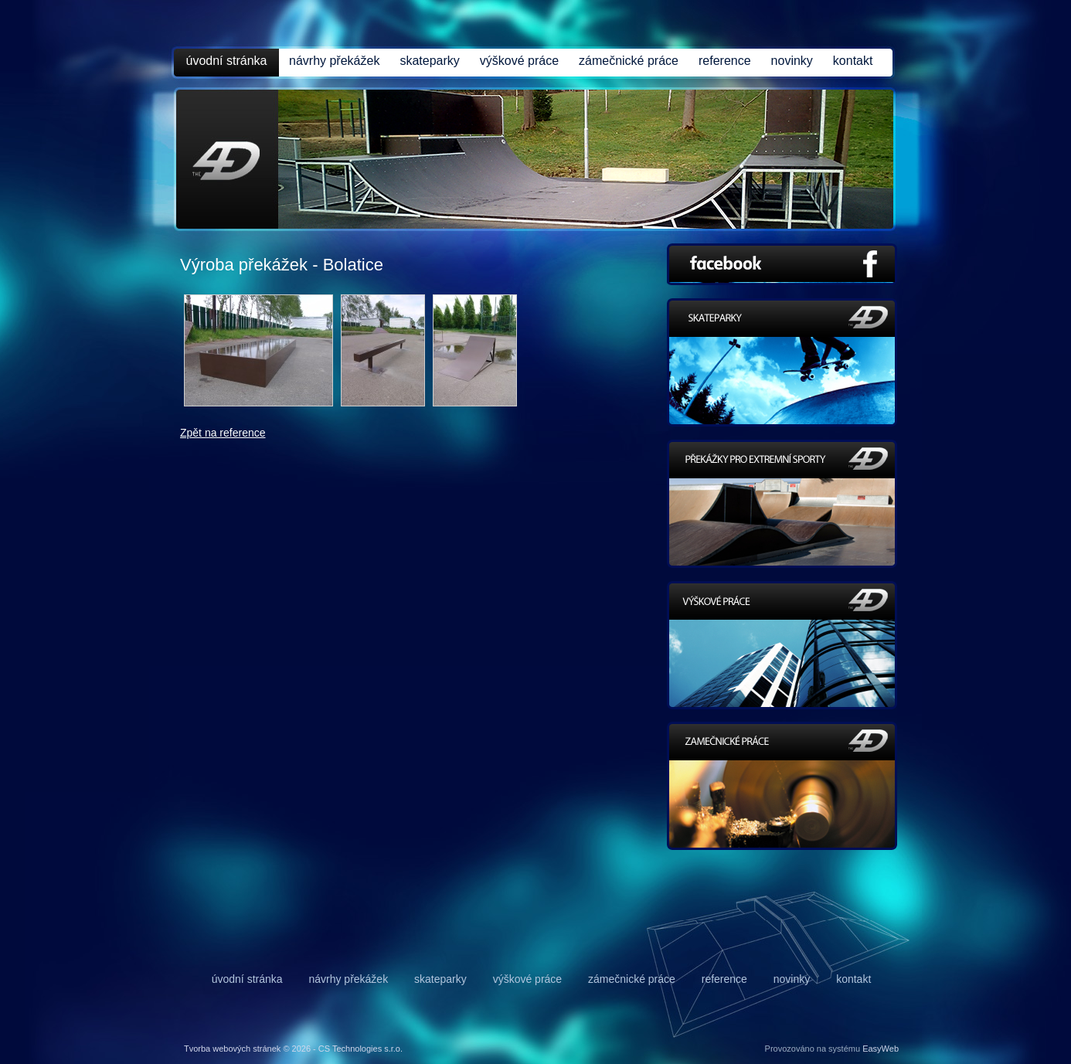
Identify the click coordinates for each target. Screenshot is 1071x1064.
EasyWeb (880, 1048)
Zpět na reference (223, 433)
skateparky (429, 60)
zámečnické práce (628, 60)
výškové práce (519, 60)
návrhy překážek (334, 60)
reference (725, 60)
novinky (792, 60)
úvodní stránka (226, 60)
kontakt (853, 60)
